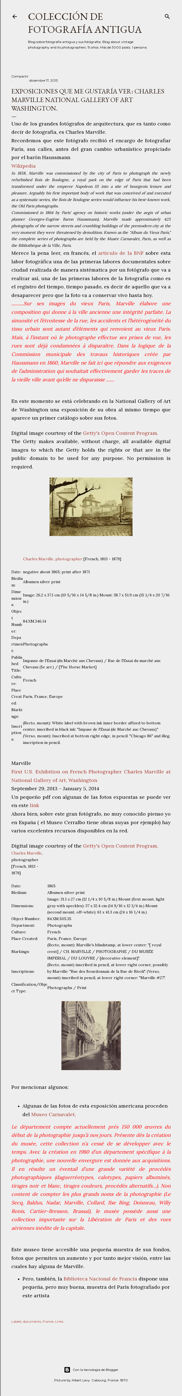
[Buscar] (167, 15)
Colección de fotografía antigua (85, 23)
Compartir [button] (19, 76)
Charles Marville (26, 853)
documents (32, 1321)
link (34, 805)
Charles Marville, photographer (52, 558)
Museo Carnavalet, (53, 1114)
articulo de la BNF (121, 253)
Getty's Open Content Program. (120, 433)
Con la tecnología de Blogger (91, 1369)
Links (59, 1321)
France (48, 1321)
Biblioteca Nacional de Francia (100, 1279)
